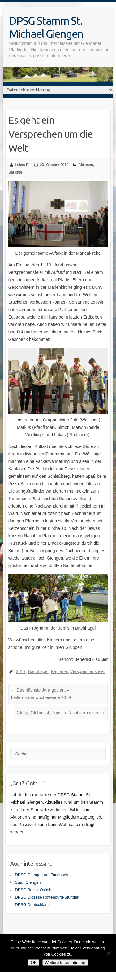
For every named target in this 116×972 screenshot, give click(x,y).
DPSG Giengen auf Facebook (41, 875)
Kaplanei (59, 671)
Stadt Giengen (28, 882)
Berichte (15, 172)
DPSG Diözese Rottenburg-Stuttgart (47, 897)
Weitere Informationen (65, 962)
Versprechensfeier (87, 671)
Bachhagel (38, 671)
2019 (21, 671)
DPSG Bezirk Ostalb (33, 889)
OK (34, 962)
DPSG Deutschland (32, 904)
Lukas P (21, 165)
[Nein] (108, 953)
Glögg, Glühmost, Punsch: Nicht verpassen (61, 712)
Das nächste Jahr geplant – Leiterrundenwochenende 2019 (41, 694)
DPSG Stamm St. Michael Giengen (46, 27)
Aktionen (86, 165)
